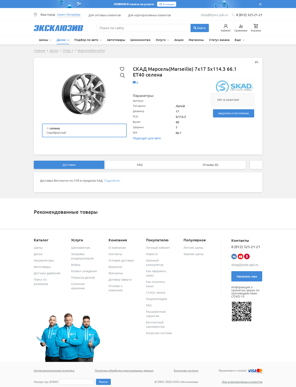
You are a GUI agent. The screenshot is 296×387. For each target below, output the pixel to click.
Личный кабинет (158, 248)
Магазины (196, 40)
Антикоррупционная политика (54, 370)
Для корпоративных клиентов (149, 15)
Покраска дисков (83, 277)
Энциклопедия (156, 299)
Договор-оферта (120, 279)
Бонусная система (159, 333)
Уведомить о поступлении (233, 113)
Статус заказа (219, 40)
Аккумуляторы (44, 260)
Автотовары (116, 40)
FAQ (140, 165)
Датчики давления (47, 273)
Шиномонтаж (140, 40)
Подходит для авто (147, 138)
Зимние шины (194, 254)
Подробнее (112, 180)
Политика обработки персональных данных (124, 370)
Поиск (103, 382)
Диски (38, 254)
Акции (179, 40)
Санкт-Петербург (69, 14)
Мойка (75, 265)
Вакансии (115, 267)
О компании (117, 248)
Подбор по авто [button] (86, 40)
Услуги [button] (161, 40)
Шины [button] (44, 40)
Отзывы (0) (210, 165)
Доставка (69, 165)
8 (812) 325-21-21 (249, 15)
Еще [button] (238, 40)
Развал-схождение (84, 271)
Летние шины (193, 248)
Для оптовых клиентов (105, 15)
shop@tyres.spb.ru (244, 265)
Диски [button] (62, 40)
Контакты (115, 254)
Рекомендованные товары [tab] (66, 212)
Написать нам (247, 276)
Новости (152, 254)
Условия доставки (121, 260)
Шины (38, 248)
